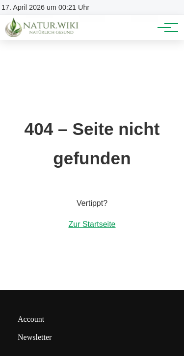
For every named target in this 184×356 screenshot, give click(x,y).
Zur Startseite (91, 224)
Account (31, 319)
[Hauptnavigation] (164, 27)
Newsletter (35, 337)
